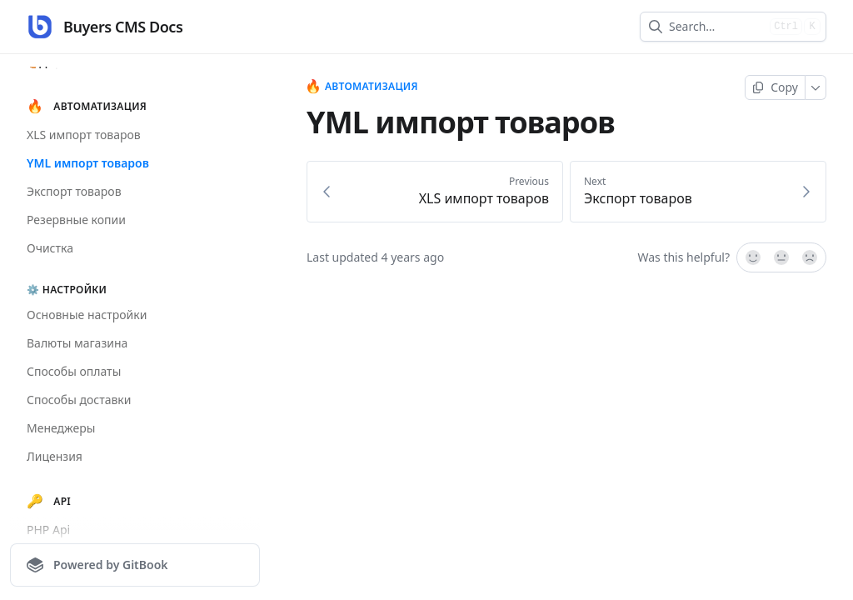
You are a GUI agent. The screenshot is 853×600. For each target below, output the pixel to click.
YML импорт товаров (88, 163)
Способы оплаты (74, 371)
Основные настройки (87, 314)
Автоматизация (362, 86)
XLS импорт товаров (84, 134)
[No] (811, 257)
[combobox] (716, 27)
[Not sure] (781, 257)
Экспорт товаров (74, 191)
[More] (816, 87)
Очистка (50, 248)
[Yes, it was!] (752, 257)
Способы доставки (79, 400)
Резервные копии (76, 220)
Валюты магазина (77, 343)
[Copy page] (775, 87)
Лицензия (54, 456)
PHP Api (48, 530)
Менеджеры (61, 428)
